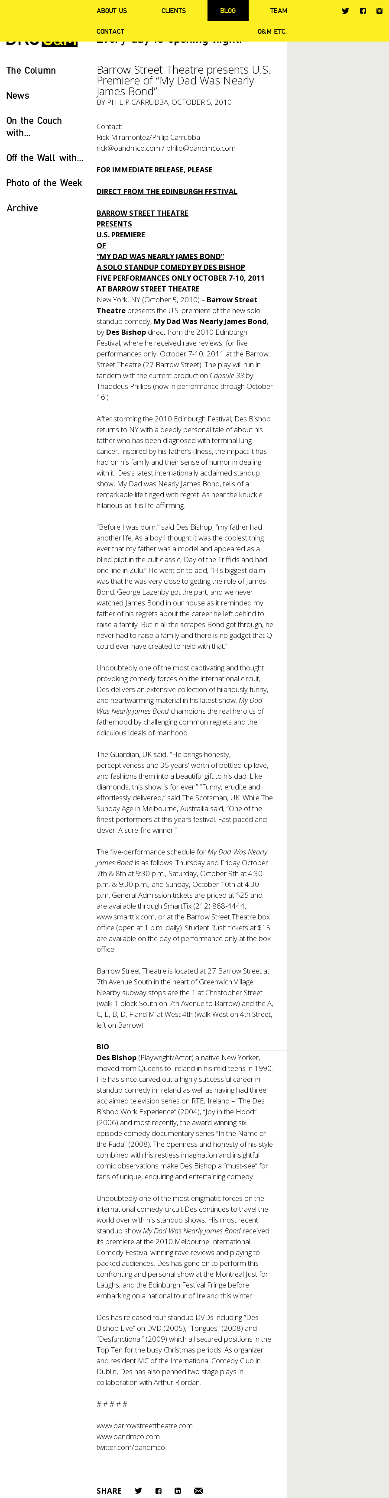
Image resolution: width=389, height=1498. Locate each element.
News (17, 95)
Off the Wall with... (45, 157)
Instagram (379, 11)
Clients (174, 10)
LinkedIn (178, 1491)
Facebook (363, 10)
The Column (31, 70)
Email (198, 1491)
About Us (112, 10)
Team (278, 10)
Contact (110, 31)
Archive (22, 208)
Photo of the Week (44, 182)
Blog (228, 10)
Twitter (345, 11)
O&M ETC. (272, 31)
